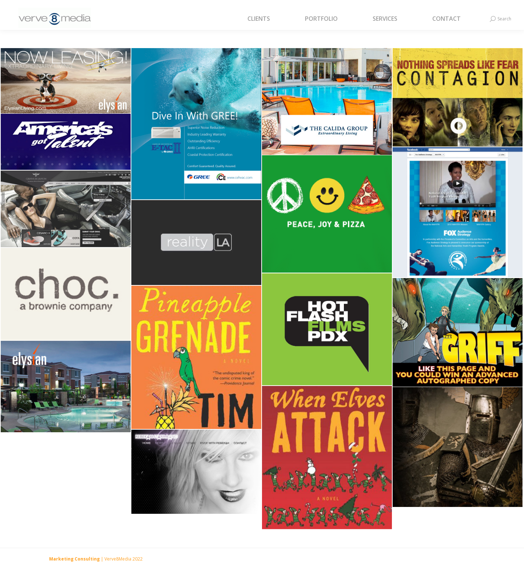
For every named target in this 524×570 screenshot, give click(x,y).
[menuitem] (267, 18)
